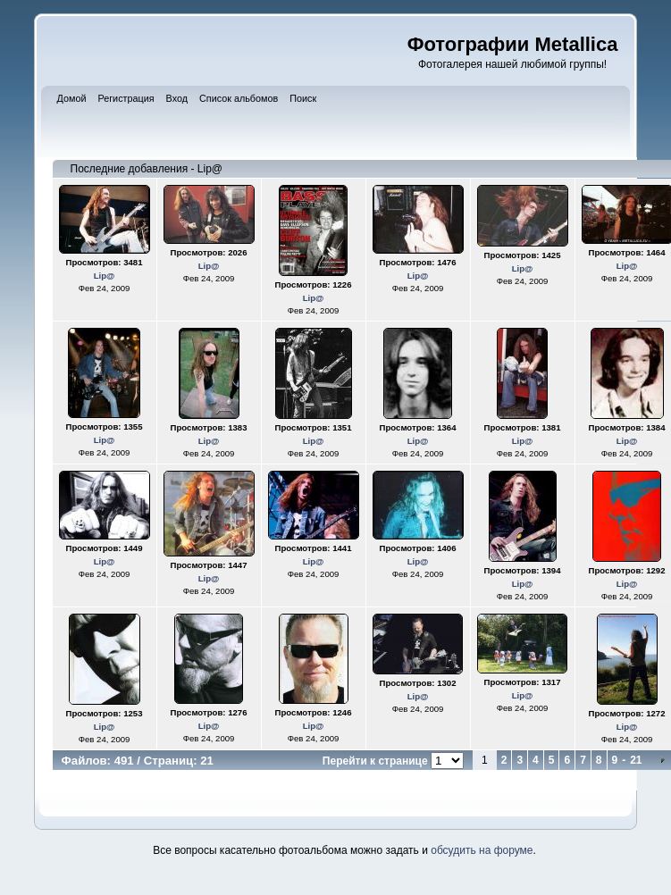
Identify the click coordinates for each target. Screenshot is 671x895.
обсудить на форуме (482, 850)
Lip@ (104, 275)
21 (636, 760)
